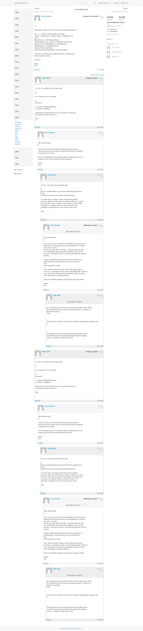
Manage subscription (114, 26)
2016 (17, 74)
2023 (17, 31)
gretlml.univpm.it (21, 3)
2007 (17, 158)
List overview (18, 169)
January (17, 144)
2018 (17, 62)
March (17, 140)
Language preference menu (119, 11)
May (16, 136)
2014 (17, 87)
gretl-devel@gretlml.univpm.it (116, 22)
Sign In (117, 3)
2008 (17, 152)
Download (17, 173)
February (18, 142)
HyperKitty (71, 628)
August (17, 130)
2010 (17, 111)
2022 (17, 37)
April (16, 138)
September (18, 128)
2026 (17, 12)
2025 (17, 19)
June (16, 134)
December (18, 122)
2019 (17, 56)
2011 (17, 105)
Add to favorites (113, 34)
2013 (17, 93)
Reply (37, 70)
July (16, 132)
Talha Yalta (56, 295)
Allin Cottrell (46, 78)
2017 (17, 68)
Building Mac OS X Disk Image (43, 11)
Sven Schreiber (46, 16)
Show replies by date (97, 75)
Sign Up (124, 3)
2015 (17, 80)
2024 (17, 25)
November (18, 124)
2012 (17, 99)
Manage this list (105, 3)
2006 (17, 164)
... (36, 92)
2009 (17, 118)
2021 (17, 43)
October (17, 126)
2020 (17, 49)
